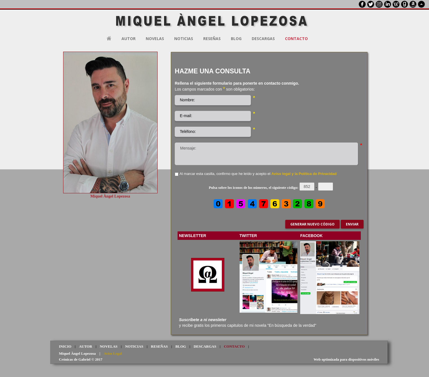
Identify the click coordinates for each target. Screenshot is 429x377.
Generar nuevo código (312, 224)
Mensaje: (266, 154)
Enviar (352, 224)
